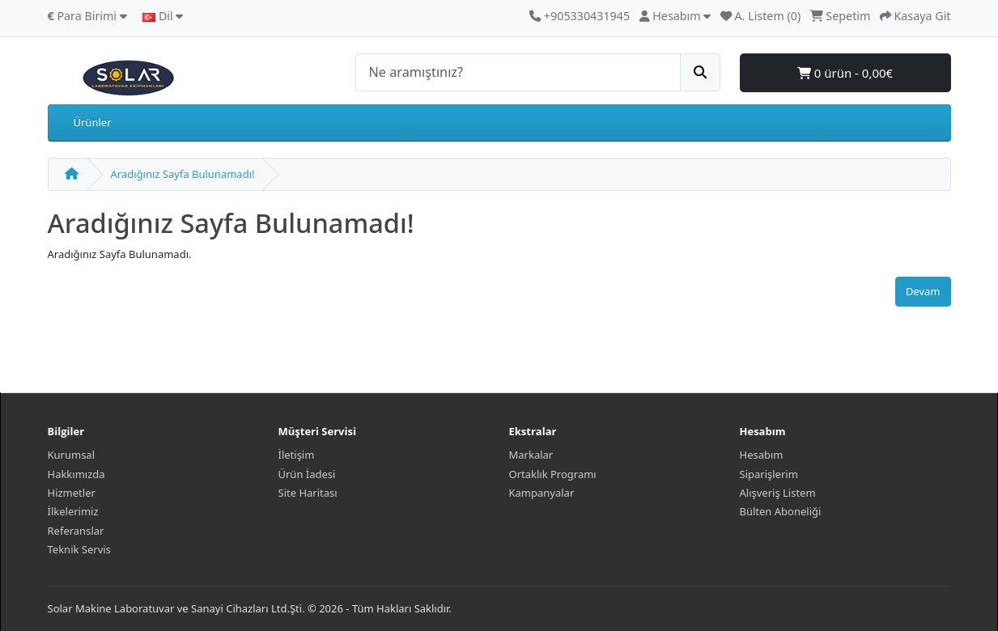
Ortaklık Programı (553, 474)
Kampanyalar (542, 492)
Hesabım (762, 454)
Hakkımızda (76, 474)
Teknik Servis (79, 549)
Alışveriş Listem (778, 492)
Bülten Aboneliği (781, 511)
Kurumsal (72, 454)
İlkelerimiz (73, 511)
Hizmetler (72, 492)
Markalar (531, 454)
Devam (923, 291)
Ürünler (93, 122)
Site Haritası (308, 492)
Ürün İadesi (307, 474)
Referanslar (76, 530)
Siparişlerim (769, 474)
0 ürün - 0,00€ (845, 73)
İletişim (296, 454)
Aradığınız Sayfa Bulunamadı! (183, 174)
